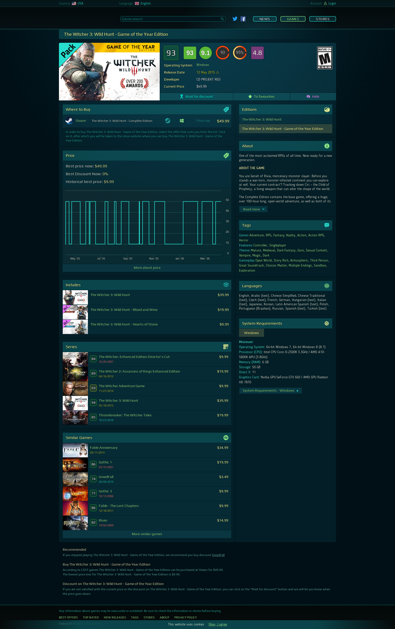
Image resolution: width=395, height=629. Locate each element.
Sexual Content (316, 250)
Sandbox (320, 265)
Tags (135, 617)
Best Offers (68, 617)
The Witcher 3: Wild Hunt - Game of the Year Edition (282, 129)
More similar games (147, 534)
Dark (266, 255)
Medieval (269, 250)
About (164, 617)
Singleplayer (277, 245)
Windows (202, 65)
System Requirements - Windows (271, 390)
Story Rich (281, 260)
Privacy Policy (185, 617)
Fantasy (278, 235)
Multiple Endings (300, 265)
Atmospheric (299, 260)
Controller (260, 245)
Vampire (244, 255)
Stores (323, 19)
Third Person (319, 260)
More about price (147, 268)
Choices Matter (276, 265)
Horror (243, 240)
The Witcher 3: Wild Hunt (262, 119)
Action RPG (316, 235)
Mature (256, 250)
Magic (256, 255)
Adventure (256, 235)
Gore (301, 250)
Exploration (247, 270)
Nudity (290, 235)
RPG (268, 235)
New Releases (115, 617)
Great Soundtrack (251, 265)
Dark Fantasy (286, 250)
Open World (263, 260)
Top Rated (91, 617)
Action (301, 235)
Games (293, 19)
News (264, 19)
